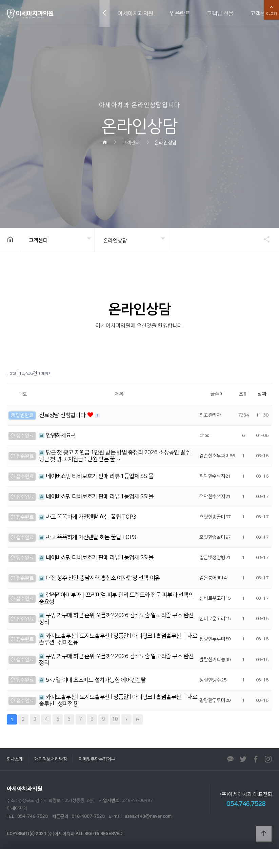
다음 (126, 719)
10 (114, 718)
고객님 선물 (220, 14)
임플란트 (180, 14)
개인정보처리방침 (51, 759)
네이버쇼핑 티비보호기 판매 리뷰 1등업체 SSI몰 (96, 476)
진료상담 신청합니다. (63, 415)
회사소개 (15, 759)
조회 (243, 394)
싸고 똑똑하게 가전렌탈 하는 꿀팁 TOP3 (87, 517)
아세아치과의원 (135, 14)
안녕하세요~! (57, 435)
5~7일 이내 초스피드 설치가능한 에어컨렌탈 (92, 680)
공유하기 (263, 239)
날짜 (262, 394)
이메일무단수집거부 (97, 759)
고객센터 (260, 14)
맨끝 (138, 719)
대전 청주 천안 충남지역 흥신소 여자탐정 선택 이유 (99, 578)
